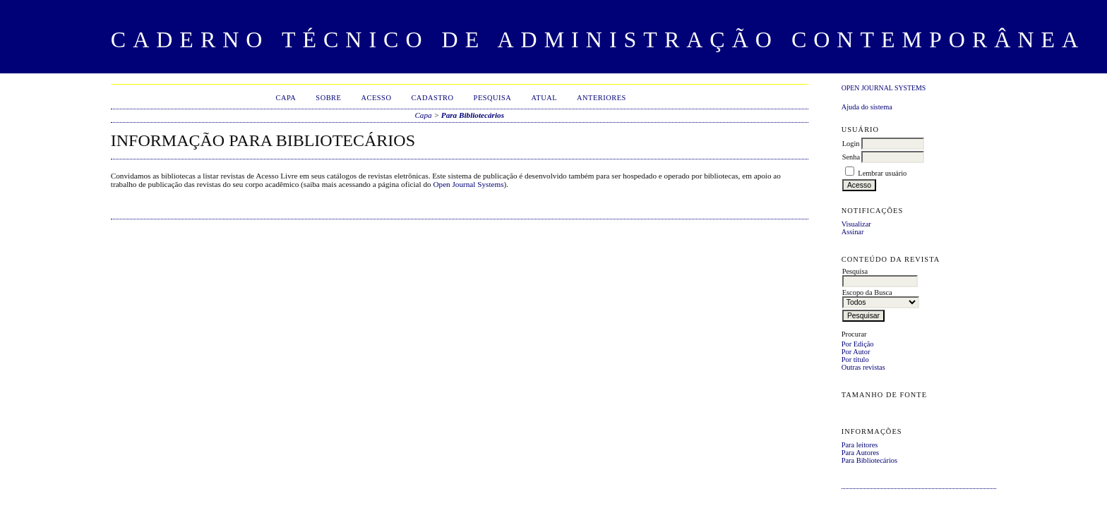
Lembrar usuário (882, 173)
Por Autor (856, 352)
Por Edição (858, 344)
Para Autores (860, 452)
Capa (286, 98)
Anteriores (601, 98)
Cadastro (432, 98)
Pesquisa (493, 98)
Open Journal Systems (884, 88)
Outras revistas (863, 367)
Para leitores (860, 445)
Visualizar (856, 224)
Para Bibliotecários (869, 460)
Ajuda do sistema (867, 107)
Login (851, 143)
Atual (544, 98)
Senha (851, 157)
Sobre (328, 98)
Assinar (853, 232)
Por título (855, 359)
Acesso (376, 98)
